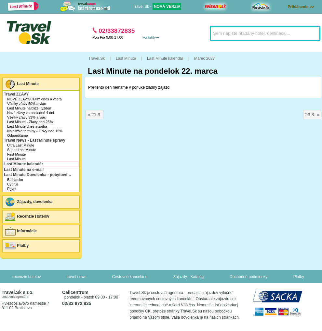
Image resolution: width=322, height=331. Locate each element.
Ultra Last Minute (20, 145)
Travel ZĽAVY (16, 94)
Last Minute (21, 84)
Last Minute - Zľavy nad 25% (30, 122)
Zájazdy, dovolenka (28, 202)
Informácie (20, 231)
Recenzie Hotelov (26, 216)
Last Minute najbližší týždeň (29, 108)
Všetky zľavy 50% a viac (26, 104)
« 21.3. (94, 114)
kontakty (149, 37)
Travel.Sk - (157, 6)
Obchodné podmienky (249, 276)
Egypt (11, 189)
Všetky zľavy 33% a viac (26, 117)
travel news (77, 276)
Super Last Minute (21, 150)
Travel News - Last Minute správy (34, 140)
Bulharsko (15, 180)
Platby (16, 246)
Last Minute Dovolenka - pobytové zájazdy (38, 174)
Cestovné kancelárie (130, 276)
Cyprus (13, 184)
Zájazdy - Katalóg (188, 276)
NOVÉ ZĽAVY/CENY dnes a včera (34, 99)
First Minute (16, 154)
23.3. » (312, 114)
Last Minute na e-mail (24, 169)
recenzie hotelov (26, 276)
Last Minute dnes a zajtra (27, 126)
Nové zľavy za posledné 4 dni (30, 113)
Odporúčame (17, 135)
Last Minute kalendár (23, 164)
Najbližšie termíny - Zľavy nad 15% (34, 131)
